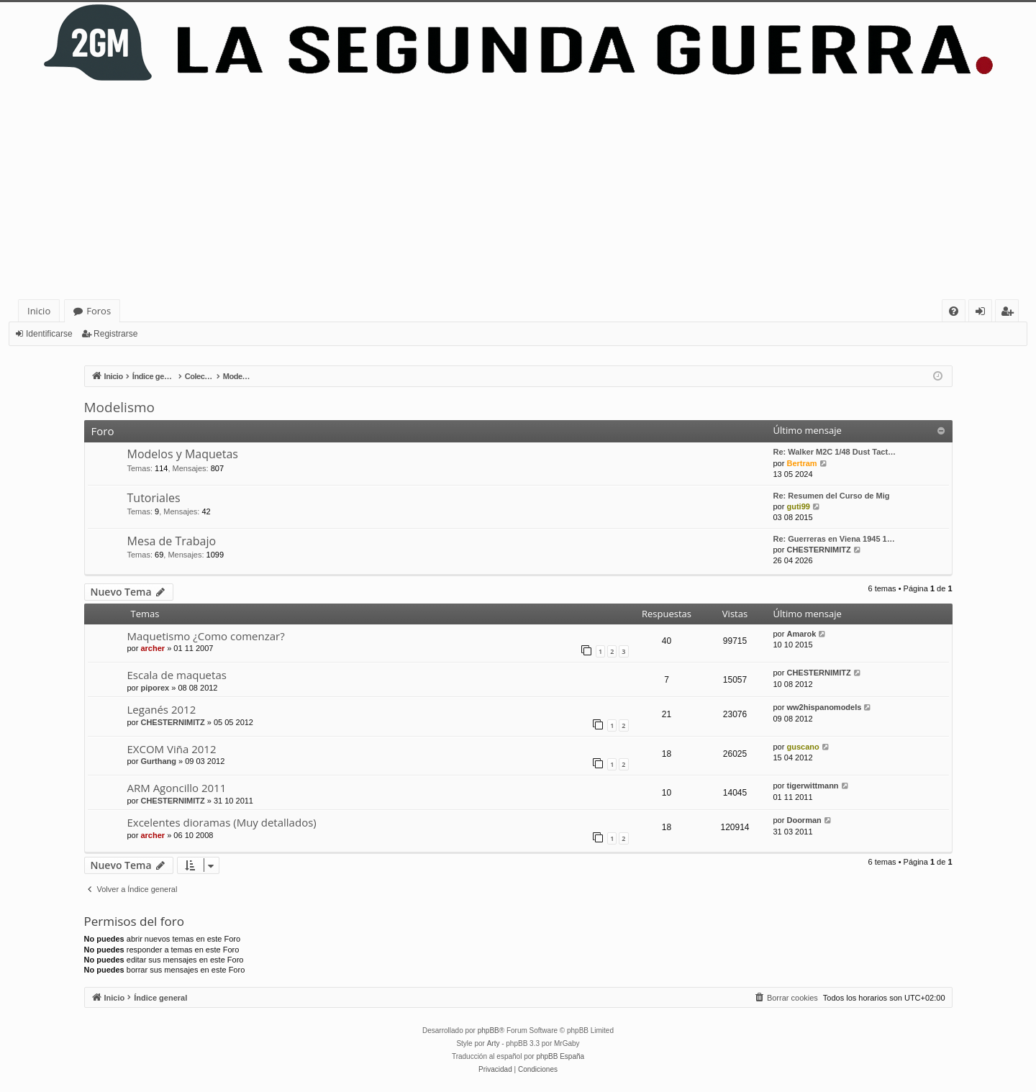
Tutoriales (154, 498)
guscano (802, 746)
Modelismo (119, 407)
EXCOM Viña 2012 (172, 749)
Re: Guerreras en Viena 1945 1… (834, 538)
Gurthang (158, 761)
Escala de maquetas (177, 675)
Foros (98, 310)
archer (152, 648)
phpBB (488, 1030)
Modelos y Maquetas (183, 454)
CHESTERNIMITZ (818, 549)
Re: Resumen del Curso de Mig (831, 495)
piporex (154, 687)
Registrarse (115, 334)
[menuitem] (953, 311)
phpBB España (560, 1056)
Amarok (801, 633)
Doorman (803, 820)
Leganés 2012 (161, 709)
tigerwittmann (812, 785)
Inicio (38, 310)
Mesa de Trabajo (172, 541)
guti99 (797, 506)
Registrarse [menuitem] (1010, 313)
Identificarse (49, 334)
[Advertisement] (518, 191)
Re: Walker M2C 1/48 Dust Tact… (834, 451)
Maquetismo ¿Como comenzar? (206, 636)
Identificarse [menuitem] (983, 313)
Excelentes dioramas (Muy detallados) (222, 822)
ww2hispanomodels (823, 707)
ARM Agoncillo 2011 (177, 788)
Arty (493, 1043)
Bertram (801, 463)
